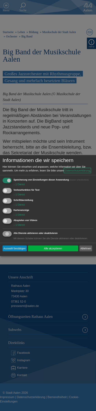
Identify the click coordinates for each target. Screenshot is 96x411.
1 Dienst (19, 184)
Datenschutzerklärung (77, 170)
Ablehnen (85, 248)
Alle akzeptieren (53, 248)
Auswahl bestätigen (15, 248)
